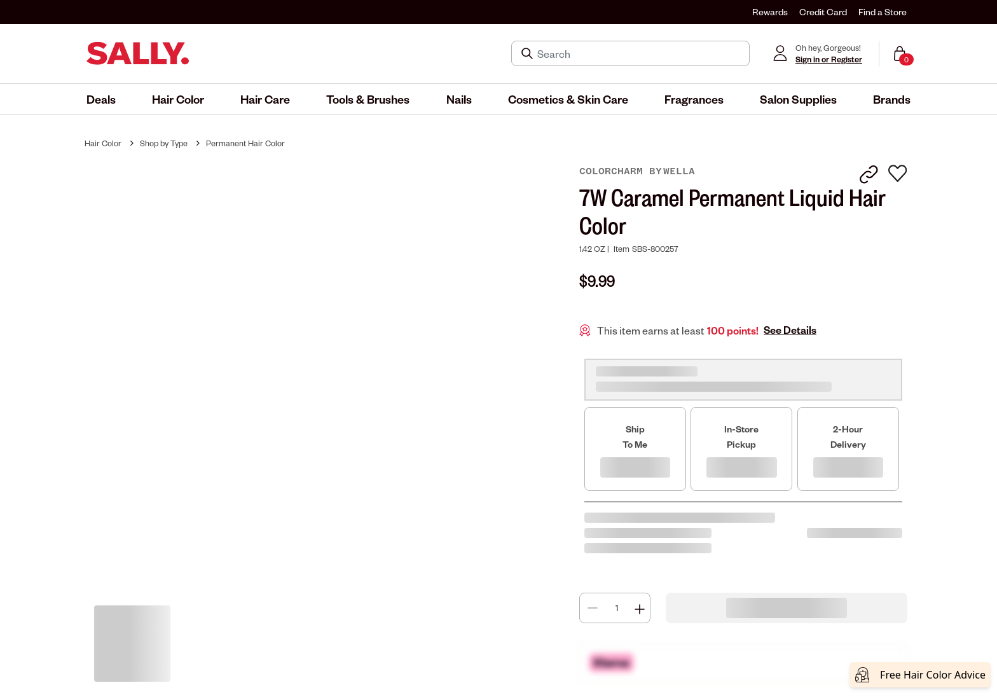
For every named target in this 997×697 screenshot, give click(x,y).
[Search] (639, 53)
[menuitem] (101, 99)
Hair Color (103, 143)
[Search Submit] (528, 53)
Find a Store (882, 12)
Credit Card (823, 12)
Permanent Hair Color (245, 143)
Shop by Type (164, 143)
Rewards (770, 12)
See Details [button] (790, 330)
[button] (101, 99)
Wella (679, 171)
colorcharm (614, 171)
